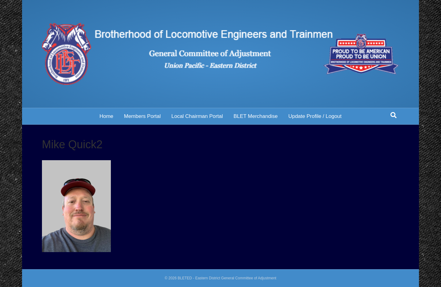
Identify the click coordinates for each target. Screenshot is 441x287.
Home (106, 116)
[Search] (393, 115)
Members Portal (142, 116)
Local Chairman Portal (197, 116)
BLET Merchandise (255, 116)
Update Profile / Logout (314, 116)
